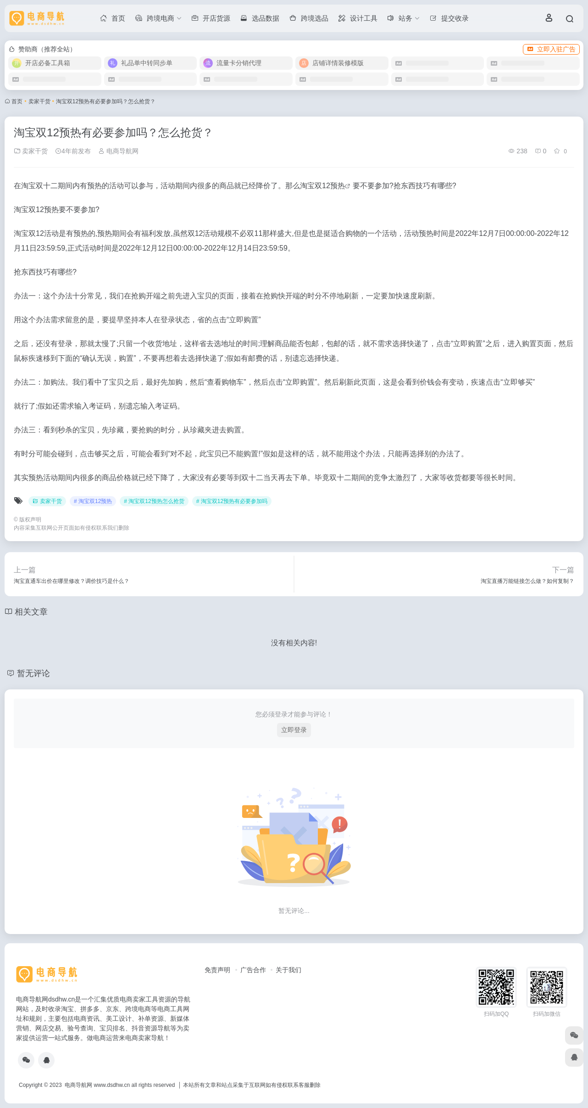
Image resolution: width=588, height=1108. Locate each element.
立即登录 (294, 729)
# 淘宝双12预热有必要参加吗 (231, 501)
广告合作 (253, 970)
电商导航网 (118, 151)
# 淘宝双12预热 (93, 501)
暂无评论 (33, 673)
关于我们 (288, 970)
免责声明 (217, 970)
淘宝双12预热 (322, 186)
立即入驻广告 (551, 49)
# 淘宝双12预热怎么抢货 (154, 501)
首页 (16, 101)
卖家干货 (39, 101)
